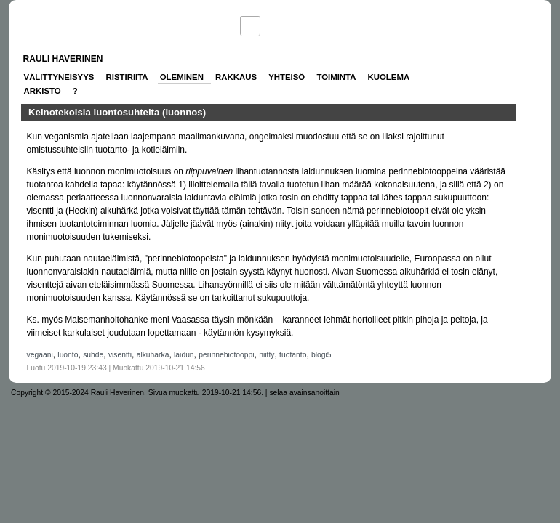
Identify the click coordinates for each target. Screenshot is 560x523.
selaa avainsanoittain (304, 393)
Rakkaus (236, 77)
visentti (120, 355)
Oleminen (182, 77)
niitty (266, 355)
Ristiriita (127, 77)
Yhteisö (286, 77)
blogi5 (321, 355)
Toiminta (336, 77)
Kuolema (389, 77)
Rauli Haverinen (63, 59)
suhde (93, 355)
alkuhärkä (153, 355)
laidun (184, 355)
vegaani (40, 355)
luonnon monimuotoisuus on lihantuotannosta (187, 171)
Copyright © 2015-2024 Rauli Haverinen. (78, 393)
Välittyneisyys (59, 77)
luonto (67, 355)
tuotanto (292, 355)
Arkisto (42, 90)
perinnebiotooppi (226, 355)
